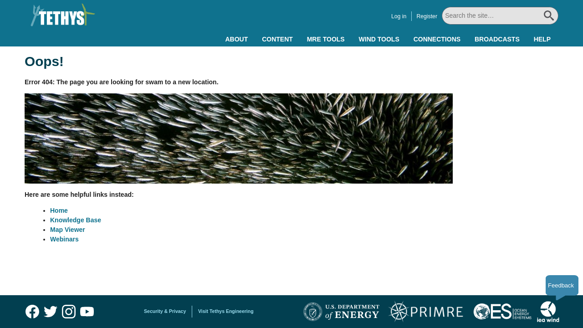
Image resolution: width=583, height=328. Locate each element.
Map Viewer (67, 229)
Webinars (64, 239)
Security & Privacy (165, 311)
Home (59, 210)
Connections (437, 39)
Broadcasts (497, 39)
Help (542, 39)
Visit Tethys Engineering (226, 311)
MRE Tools (326, 39)
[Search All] (500, 16)
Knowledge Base (75, 220)
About (236, 39)
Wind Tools (379, 39)
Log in (398, 16)
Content (277, 39)
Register (426, 16)
